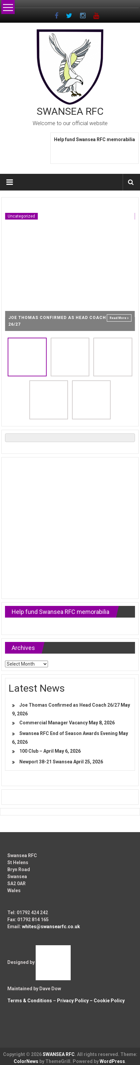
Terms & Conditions (29, 1000)
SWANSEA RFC (70, 111)
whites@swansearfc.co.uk (51, 926)
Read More (119, 318)
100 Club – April (36, 751)
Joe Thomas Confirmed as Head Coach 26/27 (69, 705)
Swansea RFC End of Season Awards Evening (68, 733)
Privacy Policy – (75, 1000)
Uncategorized (21, 216)
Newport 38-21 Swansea (45, 761)
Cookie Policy (109, 1000)
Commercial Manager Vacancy (53, 722)
